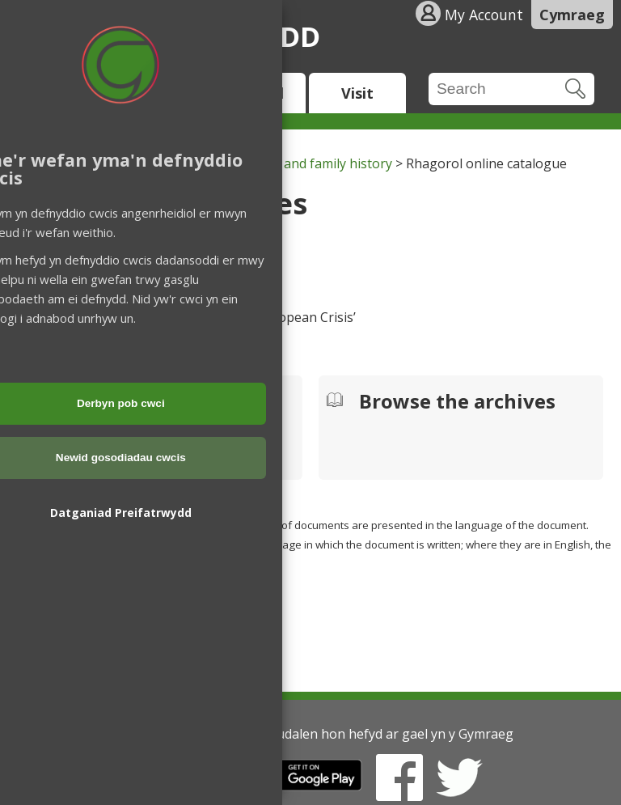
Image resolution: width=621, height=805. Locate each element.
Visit (357, 93)
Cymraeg (572, 14)
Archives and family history (311, 163)
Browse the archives (457, 403)
